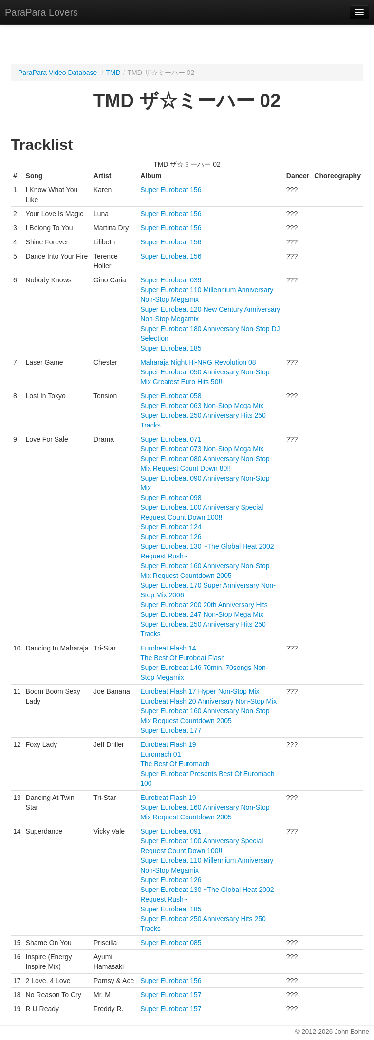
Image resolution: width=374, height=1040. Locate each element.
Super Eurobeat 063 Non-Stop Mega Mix (201, 405)
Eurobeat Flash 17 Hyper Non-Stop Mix (199, 691)
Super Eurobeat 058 (170, 396)
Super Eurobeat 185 (170, 348)
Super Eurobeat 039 (170, 280)
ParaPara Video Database (57, 72)
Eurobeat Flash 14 (168, 648)
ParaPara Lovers (41, 12)
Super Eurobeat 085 (170, 943)
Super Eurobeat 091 (170, 831)
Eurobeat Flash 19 (168, 744)
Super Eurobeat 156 (170, 190)
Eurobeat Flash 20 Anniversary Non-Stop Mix (208, 701)
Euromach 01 (160, 754)
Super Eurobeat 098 (170, 497)
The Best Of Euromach (174, 764)
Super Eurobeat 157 (170, 995)
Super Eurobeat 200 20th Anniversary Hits (204, 605)
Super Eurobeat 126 (170, 536)
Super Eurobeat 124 (170, 527)
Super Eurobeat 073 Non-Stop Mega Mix (201, 449)
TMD (113, 72)
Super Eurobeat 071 (170, 439)
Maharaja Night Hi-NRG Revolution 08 (198, 362)
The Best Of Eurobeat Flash (182, 658)
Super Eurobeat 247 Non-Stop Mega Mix (201, 614)
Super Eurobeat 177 (170, 730)
